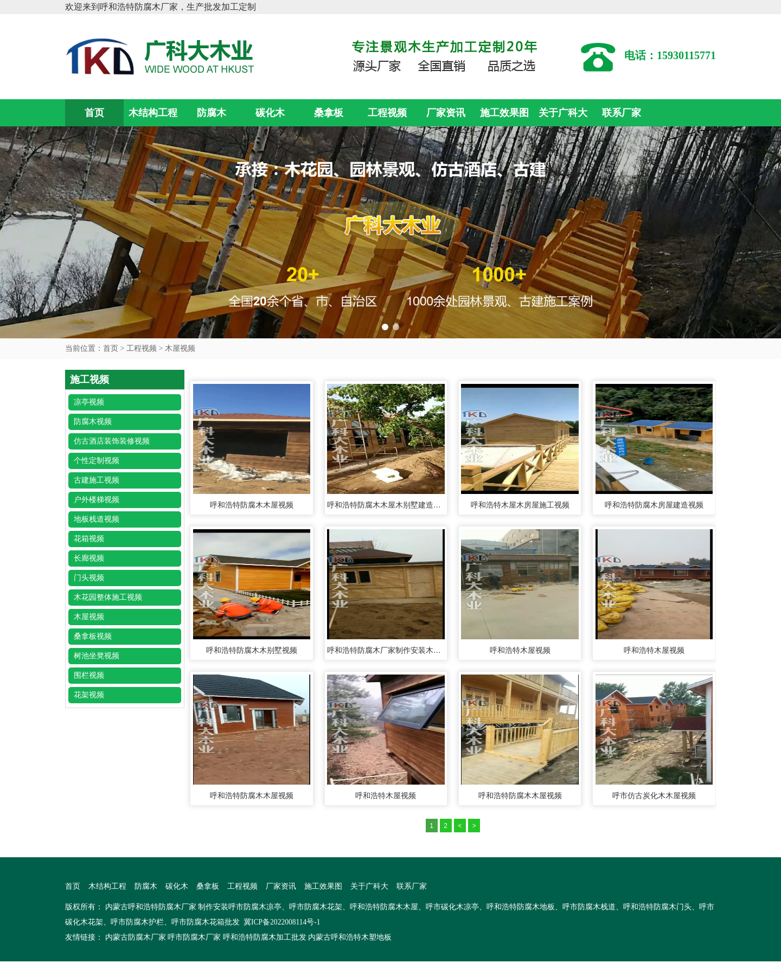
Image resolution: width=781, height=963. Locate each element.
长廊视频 (89, 558)
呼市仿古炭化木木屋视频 (654, 796)
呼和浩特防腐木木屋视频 (251, 505)
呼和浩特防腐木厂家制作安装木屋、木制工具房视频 (385, 650)
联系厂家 (621, 112)
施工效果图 (504, 112)
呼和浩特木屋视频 (520, 650)
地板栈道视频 (96, 519)
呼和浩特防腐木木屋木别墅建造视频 (385, 505)
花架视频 (89, 695)
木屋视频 (180, 348)
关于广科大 (563, 112)
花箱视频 (89, 539)
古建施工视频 (96, 480)
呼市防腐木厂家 (194, 939)
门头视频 (89, 578)
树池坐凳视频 (96, 656)
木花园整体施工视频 (108, 597)
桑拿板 (328, 112)
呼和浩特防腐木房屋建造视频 (654, 505)
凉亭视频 (89, 402)
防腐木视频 (93, 422)
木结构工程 (153, 112)
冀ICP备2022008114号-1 (283, 924)
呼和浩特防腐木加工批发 (264, 939)
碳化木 (270, 112)
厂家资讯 (445, 112)
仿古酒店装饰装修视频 (112, 441)
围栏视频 (89, 675)
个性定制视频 (96, 461)
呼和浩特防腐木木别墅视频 (251, 650)
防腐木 (211, 112)
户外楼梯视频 (96, 500)
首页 (94, 112)
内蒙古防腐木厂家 (135, 939)
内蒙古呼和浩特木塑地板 (350, 939)
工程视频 (387, 112)
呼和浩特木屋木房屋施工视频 (520, 505)
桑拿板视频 (93, 636)
